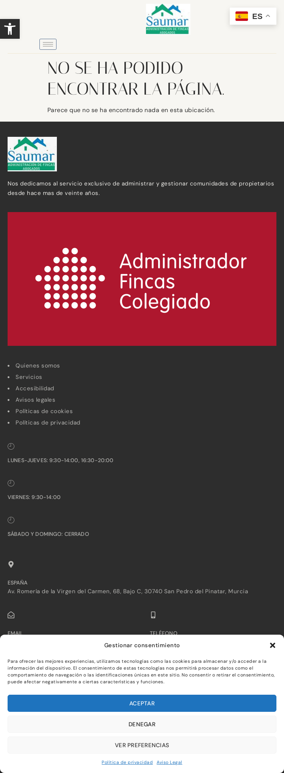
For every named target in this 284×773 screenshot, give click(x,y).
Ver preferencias (142, 745)
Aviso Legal (169, 762)
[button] (10, 29)
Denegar (142, 724)
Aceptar (142, 703)
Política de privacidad (127, 762)
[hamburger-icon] (47, 44)
